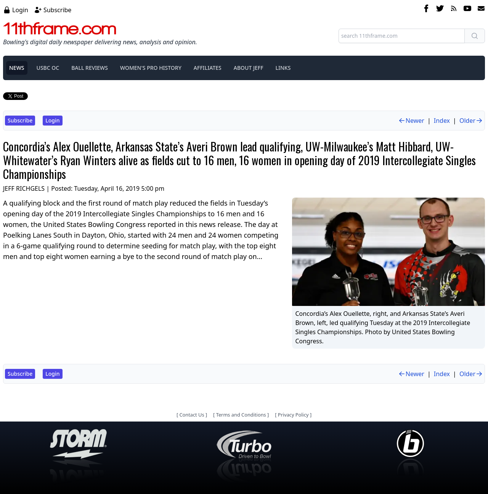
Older (471, 120)
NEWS (16, 67)
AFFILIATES (208, 67)
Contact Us (191, 414)
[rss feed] (454, 9)
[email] (479, 9)
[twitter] (440, 9)
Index (442, 120)
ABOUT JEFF (248, 67)
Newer (411, 120)
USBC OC (48, 67)
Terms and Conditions (241, 414)
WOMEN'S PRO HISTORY (150, 67)
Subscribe (57, 10)
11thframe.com (59, 28)
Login (20, 10)
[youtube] (467, 9)
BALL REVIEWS (89, 67)
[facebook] (426, 9)
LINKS (283, 67)
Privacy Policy (293, 414)
